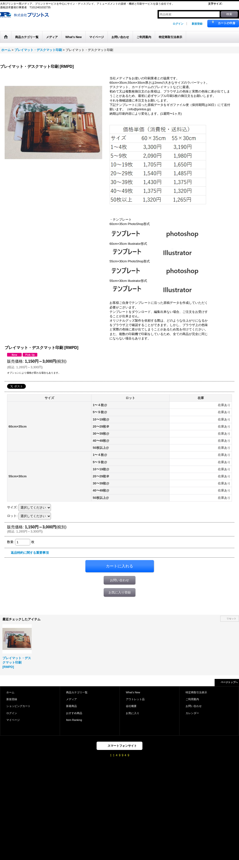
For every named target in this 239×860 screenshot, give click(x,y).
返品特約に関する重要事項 (30, 552)
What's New (133, 692)
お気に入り (132, 713)
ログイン (178, 23)
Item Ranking (74, 719)
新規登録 (197, 23)
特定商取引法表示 (196, 692)
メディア (71, 699)
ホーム (10, 692)
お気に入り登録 (120, 592)
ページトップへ (229, 682)
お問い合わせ (119, 580)
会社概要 (131, 706)
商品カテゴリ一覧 (77, 692)
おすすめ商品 (74, 713)
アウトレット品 (135, 699)
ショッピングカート (18, 706)
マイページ (13, 719)
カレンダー (192, 713)
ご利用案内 (192, 699)
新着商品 (71, 706)
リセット (231, 618)
